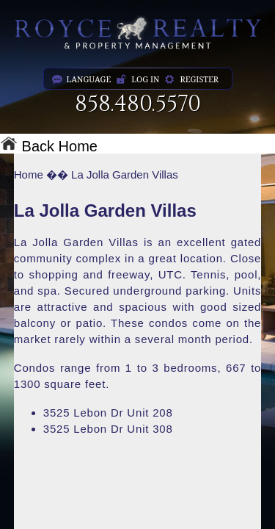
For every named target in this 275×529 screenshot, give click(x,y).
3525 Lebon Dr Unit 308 (108, 428)
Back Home (49, 146)
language (89, 79)
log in (145, 78)
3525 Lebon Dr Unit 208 (108, 412)
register (199, 78)
